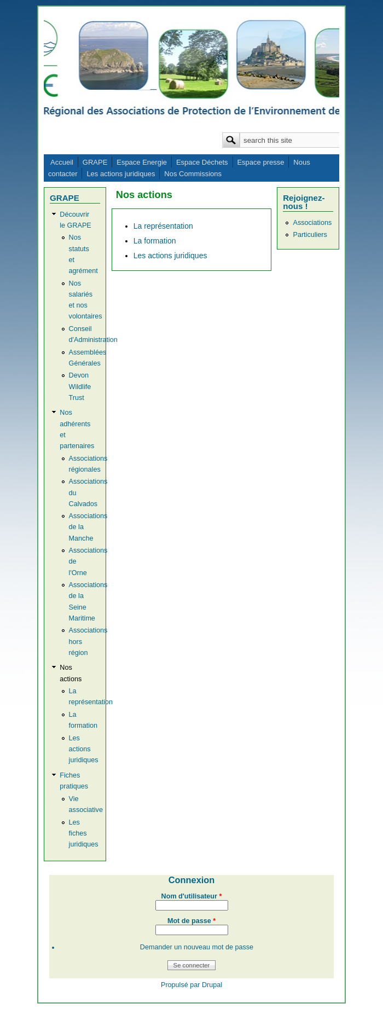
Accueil (61, 162)
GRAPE (95, 162)
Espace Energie (142, 162)
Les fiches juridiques (83, 833)
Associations (312, 223)
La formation (155, 240)
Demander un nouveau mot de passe (196, 947)
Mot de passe (191, 921)
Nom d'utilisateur (191, 896)
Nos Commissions (193, 174)
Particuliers (310, 235)
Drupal (212, 985)
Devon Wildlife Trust (80, 386)
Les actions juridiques (120, 174)
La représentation (163, 226)
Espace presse (260, 162)
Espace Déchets (202, 162)
